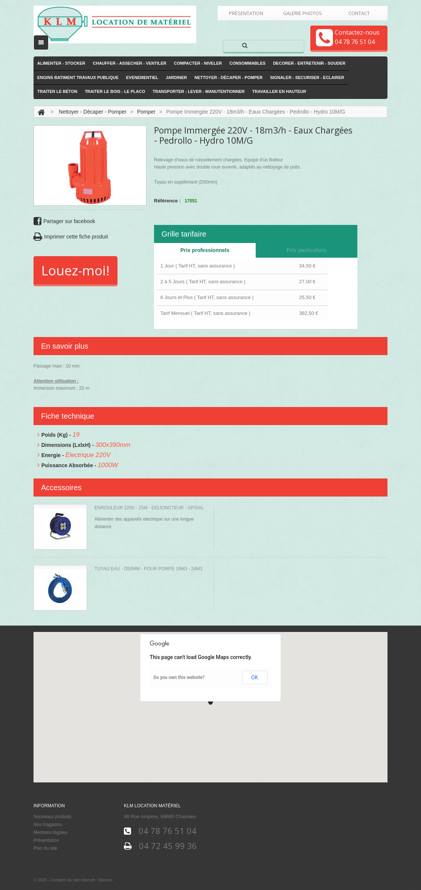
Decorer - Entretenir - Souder (309, 63)
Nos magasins (48, 824)
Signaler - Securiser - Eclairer (307, 77)
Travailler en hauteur (279, 92)
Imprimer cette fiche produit (71, 236)
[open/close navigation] (41, 42)
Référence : (167, 201)
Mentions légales (50, 832)
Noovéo (105, 880)
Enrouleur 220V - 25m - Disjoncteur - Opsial (149, 507)
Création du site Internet (72, 880)
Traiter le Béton (57, 92)
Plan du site (45, 848)
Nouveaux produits (52, 816)
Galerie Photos (302, 13)
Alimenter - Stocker (61, 63)
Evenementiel (142, 77)
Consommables (247, 63)
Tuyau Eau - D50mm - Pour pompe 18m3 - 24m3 (149, 568)
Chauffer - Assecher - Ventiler (129, 63)
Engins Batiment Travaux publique (78, 77)
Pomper (146, 112)
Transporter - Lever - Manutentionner (198, 92)
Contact (359, 13)
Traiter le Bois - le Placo (115, 92)
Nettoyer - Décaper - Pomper (229, 77)
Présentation (246, 13)
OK (254, 677)
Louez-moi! (75, 270)
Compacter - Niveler (198, 63)
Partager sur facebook (64, 221)
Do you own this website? (179, 677)
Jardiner (176, 77)
